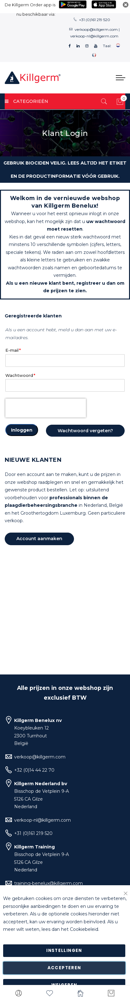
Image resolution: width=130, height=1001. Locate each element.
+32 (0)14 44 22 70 (34, 770)
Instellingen (64, 950)
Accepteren (64, 968)
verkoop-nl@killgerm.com (94, 36)
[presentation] (45, 408)
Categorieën (26, 101)
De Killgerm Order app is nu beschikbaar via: (30, 9)
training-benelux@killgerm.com (48, 883)
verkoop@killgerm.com (96, 29)
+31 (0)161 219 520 (94, 19)
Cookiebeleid (84, 929)
